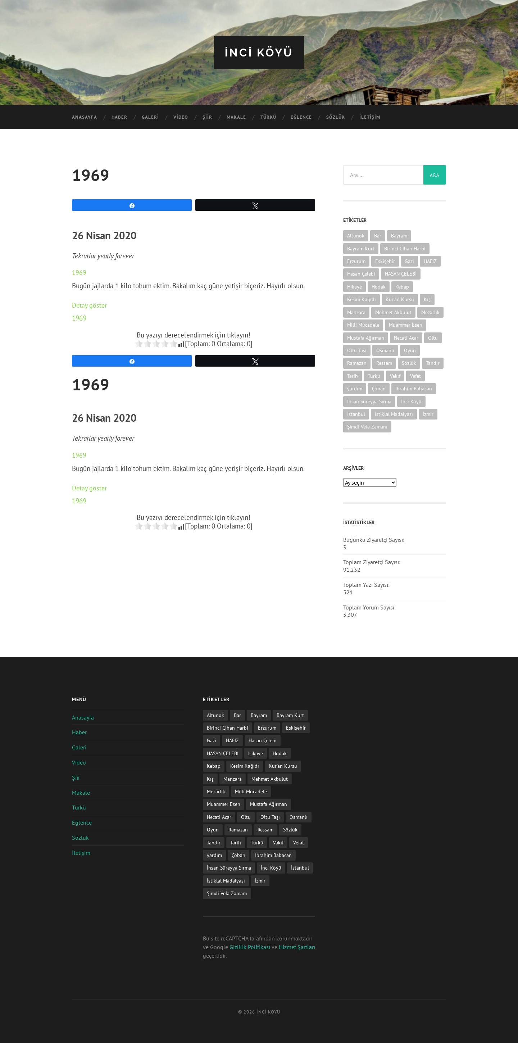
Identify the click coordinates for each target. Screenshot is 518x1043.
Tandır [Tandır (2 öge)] (433, 362)
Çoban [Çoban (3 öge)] (379, 388)
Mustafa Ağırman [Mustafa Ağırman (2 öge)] (365, 337)
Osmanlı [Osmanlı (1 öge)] (385, 349)
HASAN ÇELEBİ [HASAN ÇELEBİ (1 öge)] (401, 273)
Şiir (207, 117)
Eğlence (301, 117)
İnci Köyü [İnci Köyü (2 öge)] (411, 401)
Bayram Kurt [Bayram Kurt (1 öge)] (360, 248)
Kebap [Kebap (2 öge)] (402, 286)
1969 (79, 272)
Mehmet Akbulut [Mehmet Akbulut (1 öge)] (393, 311)
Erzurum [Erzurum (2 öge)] (356, 260)
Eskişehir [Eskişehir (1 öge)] (385, 260)
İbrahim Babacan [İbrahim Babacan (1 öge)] (413, 388)
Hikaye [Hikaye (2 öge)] (354, 286)
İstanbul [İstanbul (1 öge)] (356, 413)
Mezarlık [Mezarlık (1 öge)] (430, 311)
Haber (119, 117)
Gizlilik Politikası (250, 947)
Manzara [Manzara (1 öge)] (356, 311)
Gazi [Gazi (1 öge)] (409, 260)
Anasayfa (84, 117)
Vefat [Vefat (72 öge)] (415, 375)
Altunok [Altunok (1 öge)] (355, 235)
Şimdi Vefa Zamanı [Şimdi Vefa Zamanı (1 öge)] (367, 426)
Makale (236, 117)
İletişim (369, 117)
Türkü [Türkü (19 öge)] (374, 375)
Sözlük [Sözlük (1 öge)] (409, 362)
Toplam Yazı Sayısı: (367, 584)
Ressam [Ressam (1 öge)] (384, 362)
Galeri (150, 117)
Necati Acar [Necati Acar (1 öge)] (406, 337)
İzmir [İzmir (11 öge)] (428, 413)
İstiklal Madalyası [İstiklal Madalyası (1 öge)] (394, 413)
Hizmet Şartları (297, 947)
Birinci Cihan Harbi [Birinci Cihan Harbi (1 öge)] (405, 248)
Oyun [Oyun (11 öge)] (410, 349)
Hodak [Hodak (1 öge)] (379, 286)
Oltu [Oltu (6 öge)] (433, 337)
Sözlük (335, 117)
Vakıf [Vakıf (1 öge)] (395, 375)
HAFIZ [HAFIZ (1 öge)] (430, 260)
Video (180, 117)
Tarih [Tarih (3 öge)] (352, 375)
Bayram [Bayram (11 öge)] (399, 235)
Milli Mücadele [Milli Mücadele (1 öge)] (363, 324)
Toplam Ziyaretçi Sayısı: (372, 562)
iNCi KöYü (259, 52)
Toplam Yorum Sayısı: (370, 607)
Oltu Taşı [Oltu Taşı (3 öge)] (357, 349)
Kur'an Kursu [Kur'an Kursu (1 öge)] (400, 299)
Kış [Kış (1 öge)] (427, 299)
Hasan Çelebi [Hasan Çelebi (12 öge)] (361, 273)
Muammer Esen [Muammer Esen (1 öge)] (405, 324)
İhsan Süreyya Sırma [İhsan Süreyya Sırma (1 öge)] (369, 401)
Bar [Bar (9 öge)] (377, 235)
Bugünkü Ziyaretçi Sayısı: (374, 539)
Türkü (268, 117)
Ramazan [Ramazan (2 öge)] (357, 362)
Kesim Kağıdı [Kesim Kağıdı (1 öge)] (361, 299)
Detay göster (90, 305)
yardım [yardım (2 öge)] (354, 388)
